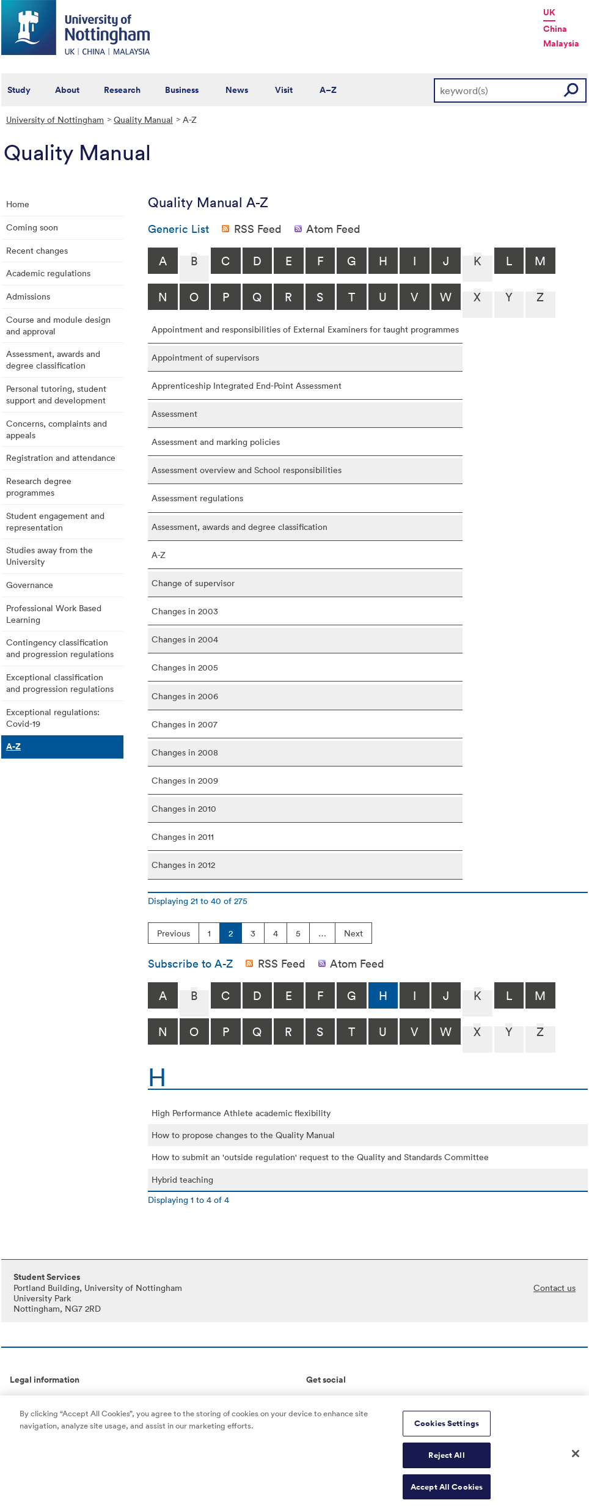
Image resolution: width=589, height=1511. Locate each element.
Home (17, 204)
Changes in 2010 (184, 808)
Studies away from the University (49, 555)
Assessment (174, 413)
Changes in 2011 (183, 836)
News (236, 90)
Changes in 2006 (185, 696)
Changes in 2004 (185, 639)
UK (549, 12)
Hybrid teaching (182, 1179)
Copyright (29, 1400)
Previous (173, 933)
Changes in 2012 (183, 864)
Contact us (554, 1287)
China (555, 29)
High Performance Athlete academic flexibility (241, 1113)
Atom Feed (333, 228)
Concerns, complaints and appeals (56, 429)
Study (19, 90)
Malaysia (561, 43)
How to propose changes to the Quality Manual (243, 1135)
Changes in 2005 (185, 667)
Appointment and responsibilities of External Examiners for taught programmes (305, 329)
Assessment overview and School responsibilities (247, 470)
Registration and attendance (60, 457)
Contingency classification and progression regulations (60, 648)
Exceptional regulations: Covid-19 (53, 717)
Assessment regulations (197, 498)
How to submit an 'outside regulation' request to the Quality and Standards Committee (320, 1157)
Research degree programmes (38, 486)
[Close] (575, 1459)
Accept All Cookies (447, 1492)
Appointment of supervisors (205, 357)
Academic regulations (48, 273)
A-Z (13, 746)
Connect (323, 1400)
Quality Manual (143, 119)
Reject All (446, 1460)
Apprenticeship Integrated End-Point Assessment (247, 385)
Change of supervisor (193, 583)
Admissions (28, 296)
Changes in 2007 (185, 724)
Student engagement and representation (55, 521)
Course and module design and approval (58, 325)
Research (122, 90)
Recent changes (37, 250)
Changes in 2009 (185, 780)
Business (182, 90)
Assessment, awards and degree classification (53, 359)
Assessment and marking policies (216, 441)
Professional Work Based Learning (53, 613)
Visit (284, 90)
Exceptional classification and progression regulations (60, 682)
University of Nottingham (55, 119)
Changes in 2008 (185, 752)
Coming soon (32, 227)
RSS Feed (258, 228)
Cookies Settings (446, 1429)
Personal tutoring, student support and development (56, 394)
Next (353, 933)
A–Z (328, 90)
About (67, 90)
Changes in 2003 (185, 611)
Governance (29, 584)
